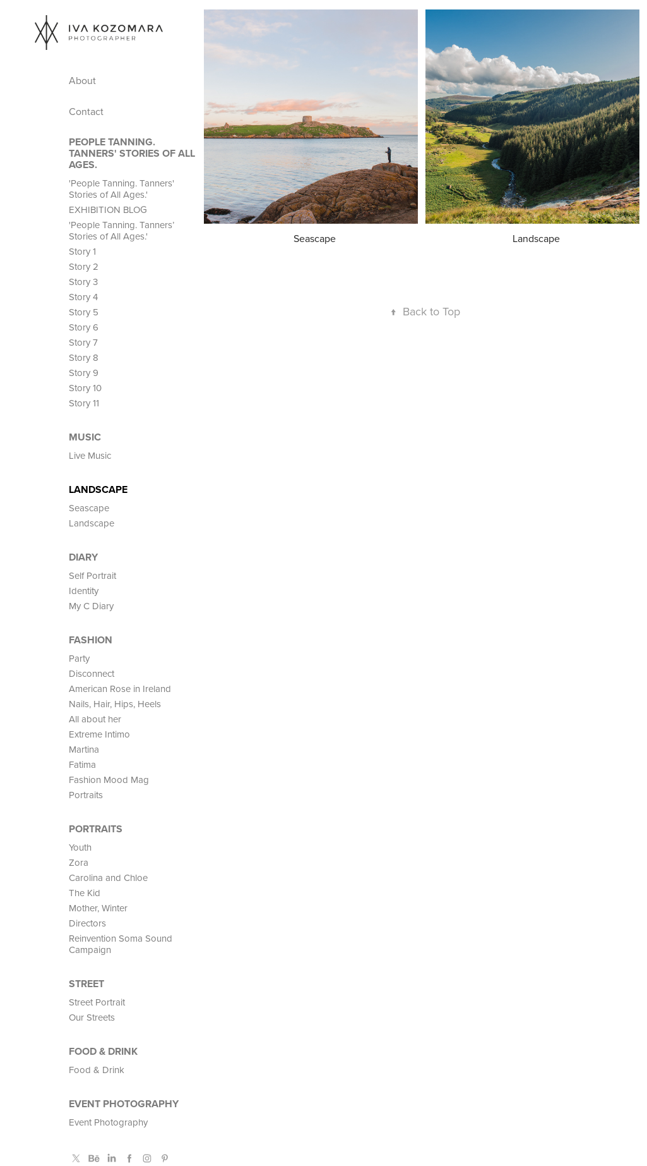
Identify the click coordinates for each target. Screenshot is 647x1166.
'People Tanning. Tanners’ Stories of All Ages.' (121, 230)
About (82, 80)
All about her (95, 719)
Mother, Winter (98, 907)
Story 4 (83, 296)
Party (79, 658)
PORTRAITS (95, 829)
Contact (86, 111)
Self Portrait (92, 575)
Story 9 (83, 372)
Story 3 (83, 281)
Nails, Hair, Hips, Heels (115, 703)
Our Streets (92, 1017)
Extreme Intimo (99, 734)
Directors (87, 923)
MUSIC (85, 437)
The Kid (84, 892)
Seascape (89, 507)
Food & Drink (103, 1051)
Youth (80, 847)
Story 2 (83, 266)
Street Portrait (97, 1002)
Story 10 (85, 387)
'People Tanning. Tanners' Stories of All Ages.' (121, 188)
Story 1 (82, 251)
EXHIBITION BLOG (108, 209)
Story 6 (83, 327)
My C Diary (91, 605)
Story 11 (84, 403)
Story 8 (83, 357)
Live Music (90, 455)
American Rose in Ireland (120, 688)
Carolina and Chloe (108, 877)
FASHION (90, 640)
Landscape (98, 489)
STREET (86, 983)
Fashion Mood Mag (109, 779)
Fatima (82, 764)
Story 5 (83, 312)
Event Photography (124, 1103)
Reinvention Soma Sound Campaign (120, 944)
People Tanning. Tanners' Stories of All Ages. (132, 153)
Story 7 (83, 342)
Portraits (86, 794)
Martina (84, 749)
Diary (83, 557)
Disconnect (91, 673)
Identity (83, 590)
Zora (78, 862)
